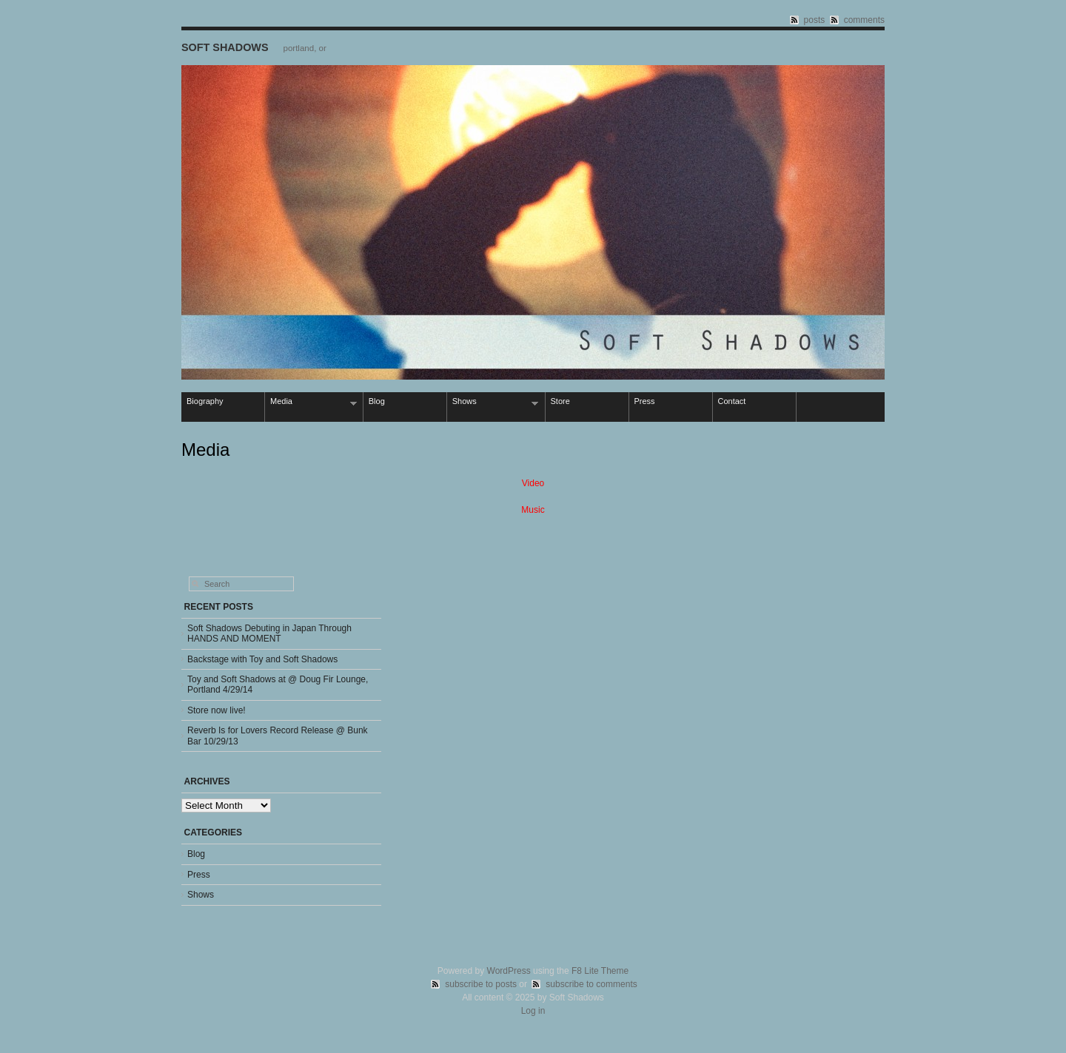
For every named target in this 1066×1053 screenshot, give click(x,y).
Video (533, 483)
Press (644, 401)
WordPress (509, 971)
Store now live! (216, 710)
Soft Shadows (225, 47)
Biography (205, 401)
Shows (493, 402)
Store (560, 401)
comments (864, 20)
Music (532, 510)
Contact (732, 401)
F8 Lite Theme (599, 971)
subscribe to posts (481, 984)
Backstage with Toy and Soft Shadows (262, 659)
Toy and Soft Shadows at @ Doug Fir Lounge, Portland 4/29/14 (277, 684)
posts (814, 20)
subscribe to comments (591, 984)
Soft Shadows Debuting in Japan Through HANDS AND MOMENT (269, 633)
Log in (533, 1011)
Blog (377, 401)
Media (311, 402)
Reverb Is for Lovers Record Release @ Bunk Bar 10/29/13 (277, 735)
